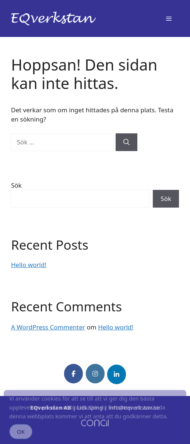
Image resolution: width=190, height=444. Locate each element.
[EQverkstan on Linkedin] (116, 374)
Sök (16, 185)
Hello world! (28, 264)
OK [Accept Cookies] (21, 434)
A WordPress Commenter (48, 327)
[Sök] (126, 142)
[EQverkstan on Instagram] (95, 373)
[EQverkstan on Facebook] (73, 373)
